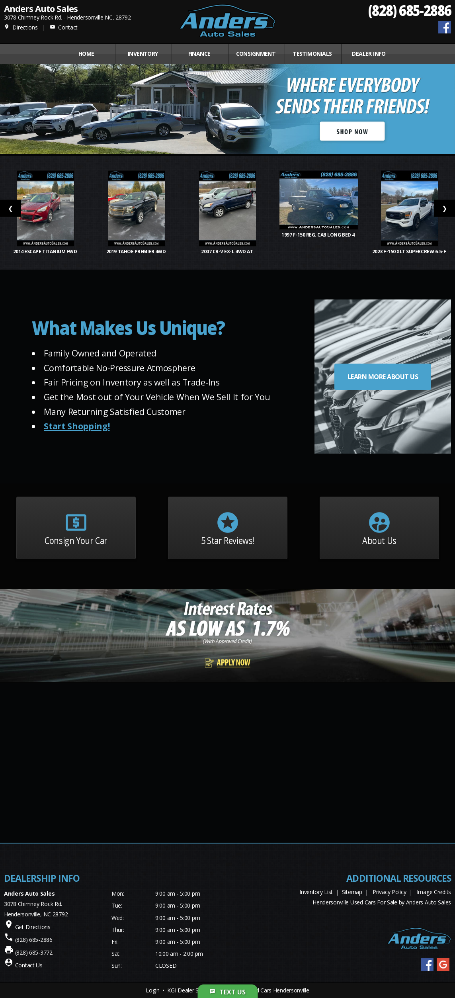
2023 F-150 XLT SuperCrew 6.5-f (409, 251)
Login (153, 990)
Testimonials (312, 53)
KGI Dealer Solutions (192, 990)
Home (86, 53)
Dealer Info (368, 53)
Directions (21, 27)
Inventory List (316, 892)
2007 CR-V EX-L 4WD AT (227, 251)
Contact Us (29, 965)
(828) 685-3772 (34, 952)
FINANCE (199, 53)
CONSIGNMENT (256, 53)
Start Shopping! (76, 426)
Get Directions (33, 927)
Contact (64, 27)
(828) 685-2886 (409, 10)
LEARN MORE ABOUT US (383, 376)
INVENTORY (143, 53)
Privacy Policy (389, 892)
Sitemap (352, 892)
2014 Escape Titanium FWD (45, 251)
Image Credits (434, 892)
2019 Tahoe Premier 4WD (136, 251)
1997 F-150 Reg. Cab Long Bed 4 (318, 234)
